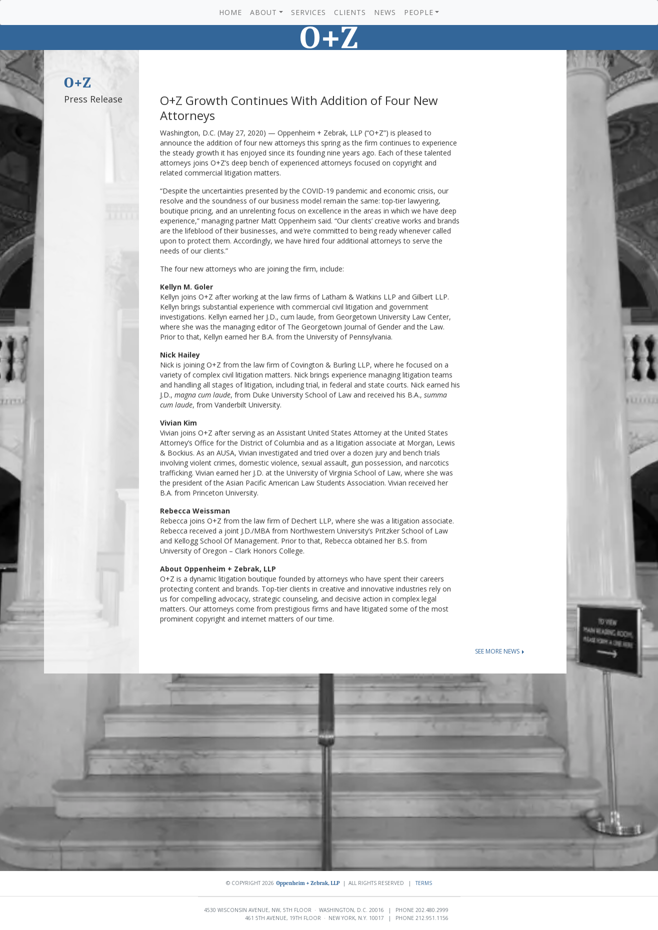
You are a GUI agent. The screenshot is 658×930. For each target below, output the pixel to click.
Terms (424, 883)
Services (308, 12)
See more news (499, 651)
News (385, 12)
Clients (350, 12)
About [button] (263, 12)
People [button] (419, 12)
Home (230, 12)
